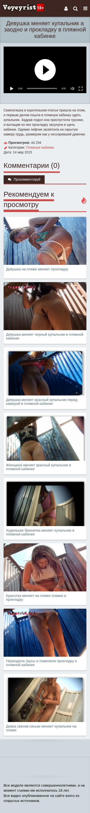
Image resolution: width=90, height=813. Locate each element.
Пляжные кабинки (40, 147)
